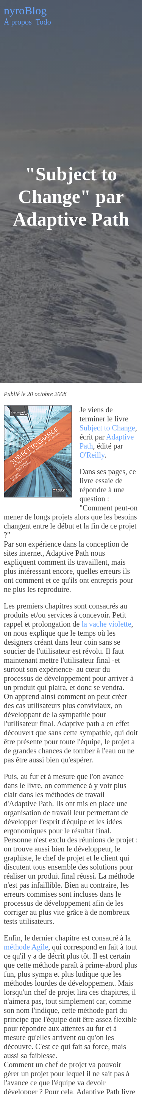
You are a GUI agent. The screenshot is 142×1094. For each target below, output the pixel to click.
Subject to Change (107, 428)
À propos (18, 22)
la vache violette (106, 624)
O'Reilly (92, 455)
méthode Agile (26, 947)
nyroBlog (25, 10)
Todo (43, 22)
